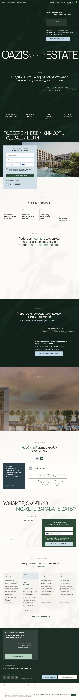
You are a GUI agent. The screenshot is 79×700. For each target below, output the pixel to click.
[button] (58, 39)
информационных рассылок (20, 170)
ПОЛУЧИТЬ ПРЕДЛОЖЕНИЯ (20, 175)
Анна (42, 575)
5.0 (49, 21)
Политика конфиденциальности (12, 685)
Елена (6, 575)
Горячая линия (69, 3)
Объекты (3, 2)
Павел (61, 575)
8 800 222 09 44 (70, 2)
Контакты (63, 2)
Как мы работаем (11, 2)
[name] (13, 164)
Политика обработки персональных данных (39, 685)
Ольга (25, 582)
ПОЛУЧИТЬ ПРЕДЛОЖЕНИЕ (59, 544)
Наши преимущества (21, 2)
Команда (52, 2)
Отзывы (57, 2)
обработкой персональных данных (23, 169)
